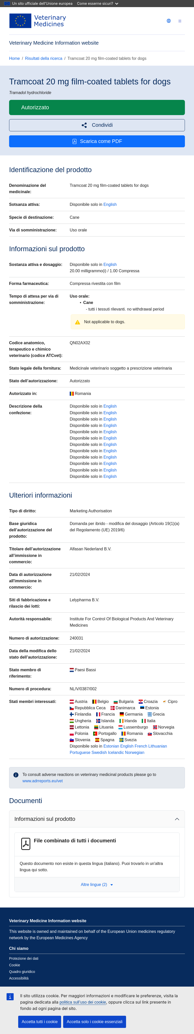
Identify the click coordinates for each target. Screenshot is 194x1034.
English (109, 204)
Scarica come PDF (97, 141)
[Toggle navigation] (180, 21)
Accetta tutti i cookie (40, 1022)
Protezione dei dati (23, 958)
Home (14, 58)
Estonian (111, 746)
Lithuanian (157, 746)
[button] (97, 125)
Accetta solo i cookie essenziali (95, 1022)
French (141, 746)
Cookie (14, 965)
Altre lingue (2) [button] (97, 884)
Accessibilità (19, 978)
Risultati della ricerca (43, 58)
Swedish (99, 752)
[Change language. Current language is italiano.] (169, 20)
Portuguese (80, 752)
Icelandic (116, 752)
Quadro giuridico (22, 972)
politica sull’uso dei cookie (83, 1002)
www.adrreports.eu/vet (42, 781)
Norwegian (134, 752)
